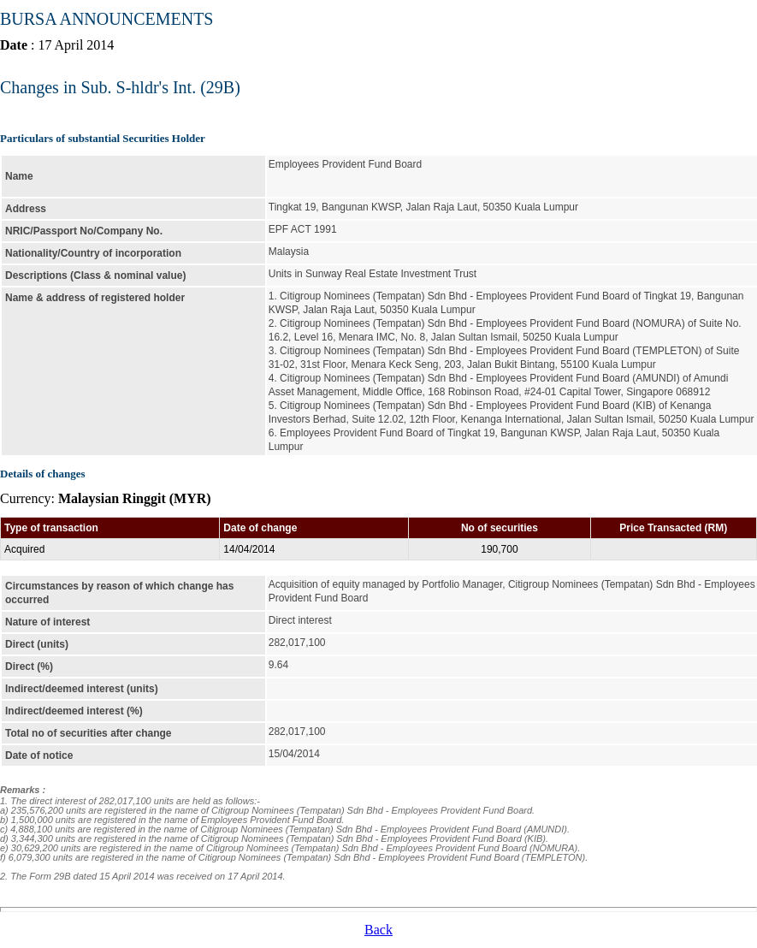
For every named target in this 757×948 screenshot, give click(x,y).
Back (378, 929)
